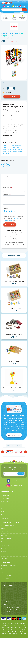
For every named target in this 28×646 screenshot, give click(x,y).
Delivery (3, 528)
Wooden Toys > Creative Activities (12, 149)
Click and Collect (6, 532)
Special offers (5, 572)
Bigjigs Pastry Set (14, 361)
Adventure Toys (8, 588)
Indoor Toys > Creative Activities (12, 145)
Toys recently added (7, 575)
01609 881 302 (9, 601)
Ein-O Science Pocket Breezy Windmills (14, 388)
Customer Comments (7, 555)
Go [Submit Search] (25, 10)
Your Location (7, 187)
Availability (4, 535)
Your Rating (6, 208)
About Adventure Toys (7, 525)
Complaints (4, 548)
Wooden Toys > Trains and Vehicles (12, 151)
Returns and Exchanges (7, 542)
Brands (3, 511)
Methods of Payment (7, 538)
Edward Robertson (20, 633)
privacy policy (12, 631)
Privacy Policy (15, 218)
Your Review (7, 194)
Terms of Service (7, 220)
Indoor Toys (4, 501)
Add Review (9, 224)
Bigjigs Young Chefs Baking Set (14, 334)
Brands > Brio (7, 153)
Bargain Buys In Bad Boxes (8, 565)
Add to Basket (12, 96)
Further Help (4, 551)
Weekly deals (5, 578)
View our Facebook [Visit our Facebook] (14, 481)
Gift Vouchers (14, 435)
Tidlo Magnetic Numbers (14, 308)
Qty (4, 88)
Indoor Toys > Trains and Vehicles (12, 147)
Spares (3, 515)
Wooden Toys (5, 505)
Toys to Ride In (5, 498)
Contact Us (4, 558)
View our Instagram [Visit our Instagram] (14, 485)
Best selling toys (5, 568)
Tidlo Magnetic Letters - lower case (14, 281)
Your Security (5, 545)
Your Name (6, 181)
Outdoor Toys (5, 495)
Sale (2, 508)
